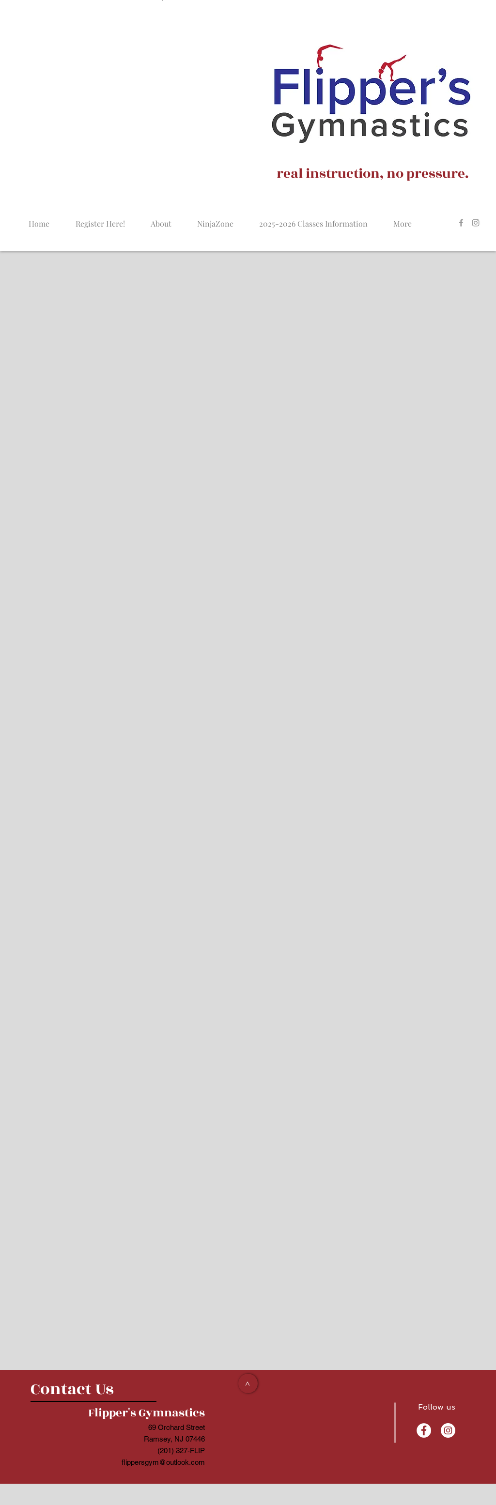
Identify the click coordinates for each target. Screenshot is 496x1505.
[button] (215, 219)
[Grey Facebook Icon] (461, 223)
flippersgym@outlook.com (163, 1462)
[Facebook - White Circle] (424, 1430)
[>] (248, 1383)
